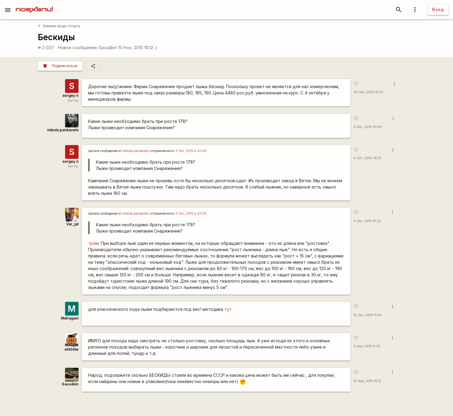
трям (93, 243)
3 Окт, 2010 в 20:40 (191, 151)
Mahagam (70, 318)
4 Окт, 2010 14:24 (367, 221)
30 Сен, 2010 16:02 (368, 92)
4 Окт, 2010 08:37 (367, 158)
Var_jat (72, 224)
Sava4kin (108, 47)
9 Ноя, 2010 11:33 (366, 346)
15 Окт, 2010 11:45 (367, 315)
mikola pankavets (63, 130)
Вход (438, 9)
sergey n (70, 95)
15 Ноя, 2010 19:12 (138, 47)
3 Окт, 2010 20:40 (367, 127)
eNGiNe (71, 349)
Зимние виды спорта (59, 26)
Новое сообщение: (78, 47)
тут (227, 309)
